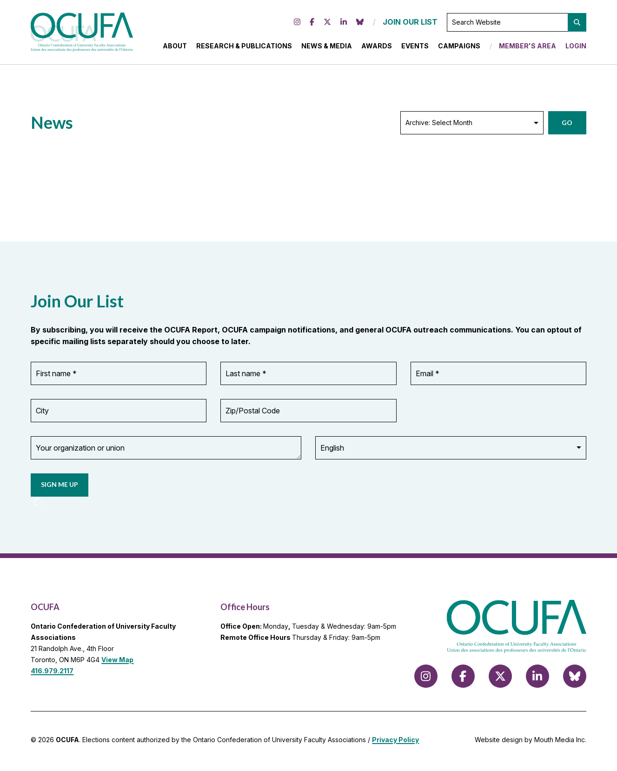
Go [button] (567, 125)
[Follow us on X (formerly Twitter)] (327, 24)
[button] (577, 23)
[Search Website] (516, 23)
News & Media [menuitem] (326, 47)
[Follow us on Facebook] (312, 24)
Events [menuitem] (415, 47)
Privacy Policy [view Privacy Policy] (395, 742)
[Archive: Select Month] (472, 125)
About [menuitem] (175, 47)
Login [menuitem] (575, 47)
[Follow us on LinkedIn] (343, 24)
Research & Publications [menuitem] (244, 47)
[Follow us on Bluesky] (360, 24)
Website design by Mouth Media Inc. (530, 742)
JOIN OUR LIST (410, 23)
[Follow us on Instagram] (297, 24)
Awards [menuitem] (376, 47)
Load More (60, 186)
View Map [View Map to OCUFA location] (117, 662)
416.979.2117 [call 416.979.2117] (52, 673)
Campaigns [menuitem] (459, 47)
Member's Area (527, 47)
